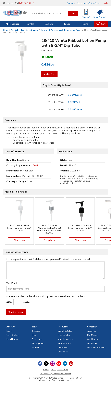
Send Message (16, 312)
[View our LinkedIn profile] (65, 363)
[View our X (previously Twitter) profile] (46, 363)
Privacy (46, 369)
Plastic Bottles (17, 30)
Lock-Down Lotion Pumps (70, 30)
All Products (12, 24)
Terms (53, 369)
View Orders (12, 335)
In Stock (47, 57)
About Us (91, 331)
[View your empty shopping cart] (101, 24)
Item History (12, 339)
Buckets (49, 24)
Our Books (92, 343)
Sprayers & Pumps (48, 30)
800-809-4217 (26, 3)
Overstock (62, 351)
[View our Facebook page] (40, 363)
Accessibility (62, 369)
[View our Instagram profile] (52, 363)
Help (34, 335)
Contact (36, 331)
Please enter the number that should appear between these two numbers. (45, 296)
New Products (64, 343)
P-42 (35, 165)
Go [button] (73, 13)
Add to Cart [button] (50, 74)
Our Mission (92, 335)
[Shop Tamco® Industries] (86, 13)
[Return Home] (20, 14)
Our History (92, 339)
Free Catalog (64, 335)
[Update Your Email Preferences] (71, 363)
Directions (36, 339)
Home (5, 30)
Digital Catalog (65, 331)
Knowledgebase (66, 339)
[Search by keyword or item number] (53, 13)
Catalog (71, 3)
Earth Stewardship (96, 347)
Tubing (85, 24)
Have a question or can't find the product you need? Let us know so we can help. (49, 259)
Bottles (30, 24)
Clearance (82, 3)
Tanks (67, 24)
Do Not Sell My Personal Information (55, 373)
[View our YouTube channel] (59, 363)
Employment (38, 343)
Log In (105, 3)
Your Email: (12, 283)
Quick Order (94, 3)
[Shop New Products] (99, 13)
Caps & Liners (32, 30)
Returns (35, 347)
